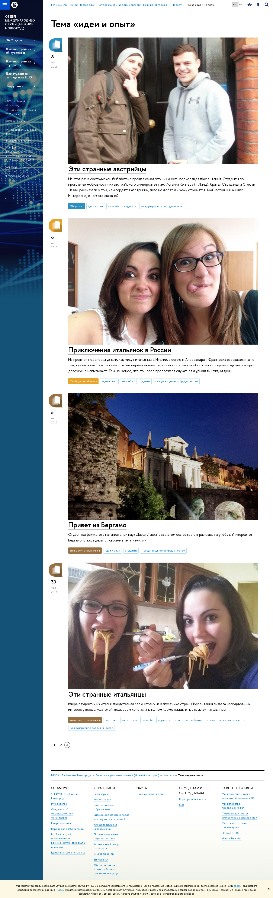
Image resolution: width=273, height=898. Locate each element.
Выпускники (101, 859)
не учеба (113, 206)
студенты (130, 206)
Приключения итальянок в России (119, 349)
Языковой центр (104, 854)
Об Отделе (14, 40)
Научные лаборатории (150, 794)
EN (240, 4)
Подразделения (61, 823)
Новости (168, 775)
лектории (111, 720)
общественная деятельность (226, 720)
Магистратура (102, 799)
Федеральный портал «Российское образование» (239, 816)
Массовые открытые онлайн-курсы (235, 825)
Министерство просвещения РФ (233, 806)
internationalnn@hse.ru (20, 140)
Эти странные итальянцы (107, 694)
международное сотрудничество (162, 206)
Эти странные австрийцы (107, 168)
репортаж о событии (188, 720)
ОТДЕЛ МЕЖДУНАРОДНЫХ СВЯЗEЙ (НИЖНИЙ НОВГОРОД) (20, 22)
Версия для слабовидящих (67, 829)
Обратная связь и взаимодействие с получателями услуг (106, 869)
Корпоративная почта (192, 799)
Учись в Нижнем (231, 838)
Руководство (59, 804)
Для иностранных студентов (18, 63)
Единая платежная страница (68, 852)
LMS (181, 804)
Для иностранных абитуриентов (18, 51)
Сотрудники (14, 86)
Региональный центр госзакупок (106, 846)
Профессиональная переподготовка (106, 836)
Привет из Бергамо (97, 524)
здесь (237, 886)
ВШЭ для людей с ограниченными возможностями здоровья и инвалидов (68, 841)
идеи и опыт (95, 206)
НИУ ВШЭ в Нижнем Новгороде (71, 775)
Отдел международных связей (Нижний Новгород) (127, 775)
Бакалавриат (101, 794)
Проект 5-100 (231, 833)
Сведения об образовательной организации (62, 813)
